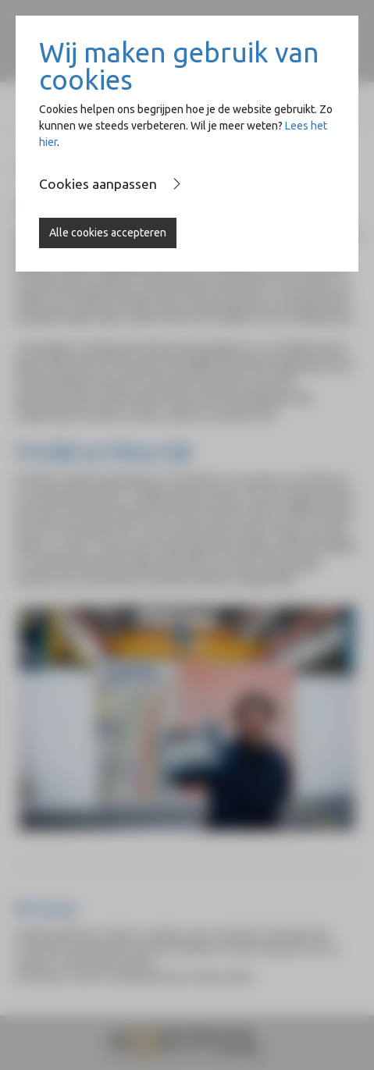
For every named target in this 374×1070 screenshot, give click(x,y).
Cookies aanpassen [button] (98, 183)
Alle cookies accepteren (107, 232)
